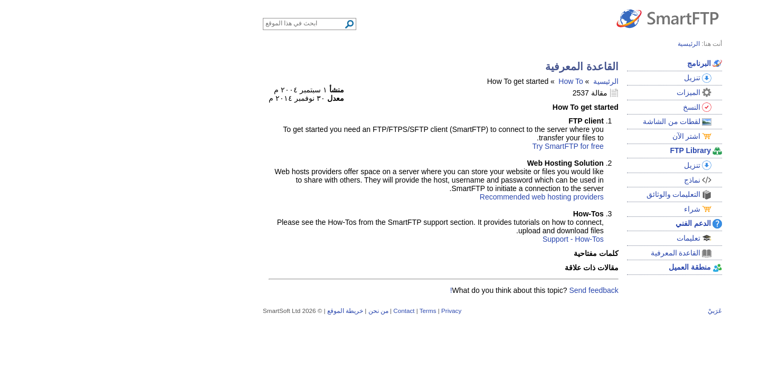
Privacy (339, 310)
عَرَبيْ (602, 310)
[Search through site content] (192, 23)
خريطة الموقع (233, 310)
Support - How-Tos (460, 239)
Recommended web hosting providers (429, 197)
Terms (315, 310)
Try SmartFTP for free (455, 146)
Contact (291, 310)
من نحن (266, 310)
